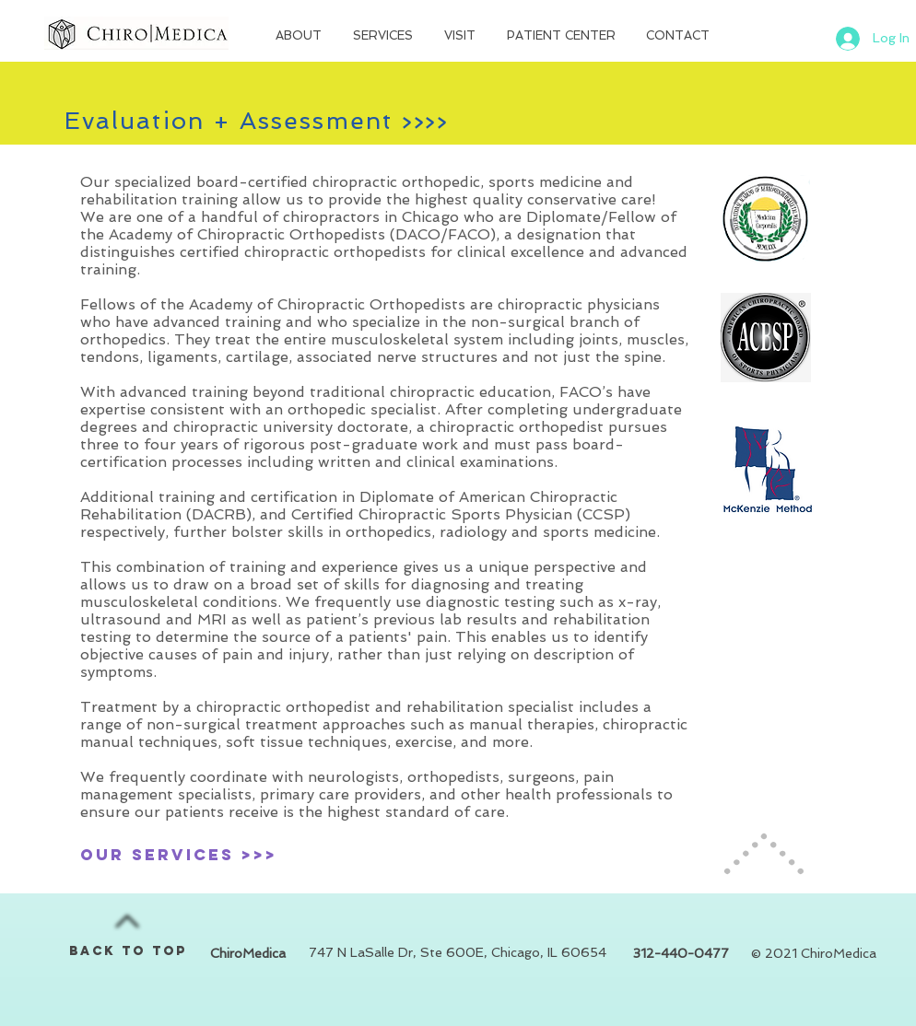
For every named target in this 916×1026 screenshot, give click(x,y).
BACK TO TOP (128, 951)
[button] (300, 35)
